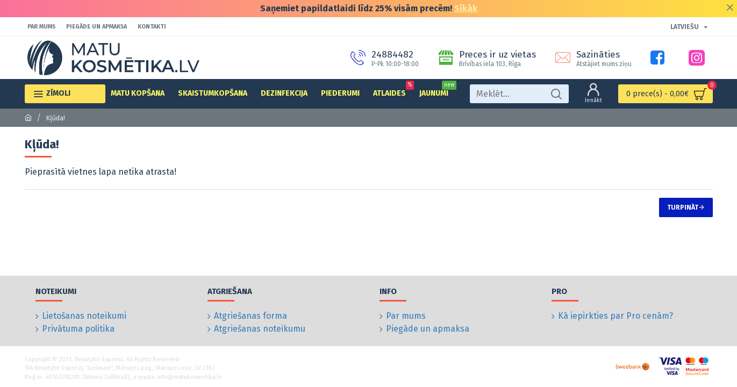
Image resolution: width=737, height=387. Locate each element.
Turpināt (682, 207)
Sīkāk (465, 8)
